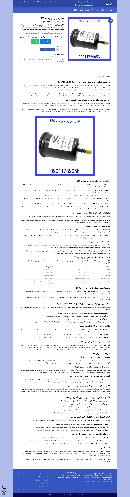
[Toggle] (19, 473)
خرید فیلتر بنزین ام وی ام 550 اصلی (51, 59)
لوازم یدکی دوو (43, 1)
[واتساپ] (4, 493)
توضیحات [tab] (109, 76)
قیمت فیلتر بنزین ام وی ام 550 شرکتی (34, 59)
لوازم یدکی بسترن (88, 5)
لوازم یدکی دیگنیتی (34, 1)
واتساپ (35, 41)
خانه (111, 10)
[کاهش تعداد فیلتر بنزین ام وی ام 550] (63, 49)
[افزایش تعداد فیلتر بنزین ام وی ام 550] (57, 49)
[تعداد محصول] (60, 49)
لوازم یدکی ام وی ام (88, 1)
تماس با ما (80, 5)
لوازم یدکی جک (78, 1)
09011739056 (70, 473)
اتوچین (108, 3)
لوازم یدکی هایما (43, 489)
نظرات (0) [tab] (101, 76)
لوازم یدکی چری (61, 1)
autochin (59, 63)
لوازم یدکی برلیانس (23, 1)
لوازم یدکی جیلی (70, 1)
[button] (76, 5)
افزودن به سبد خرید (47, 49)
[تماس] (4, 487)
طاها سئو (49, 494)
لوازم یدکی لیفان (52, 1)
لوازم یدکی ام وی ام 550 (99, 10)
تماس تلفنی (45, 41)
